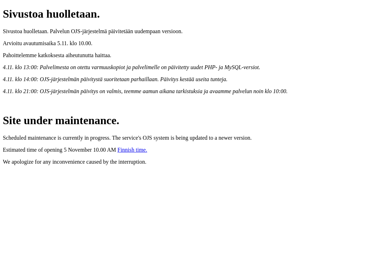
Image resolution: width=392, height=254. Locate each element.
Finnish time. (132, 150)
